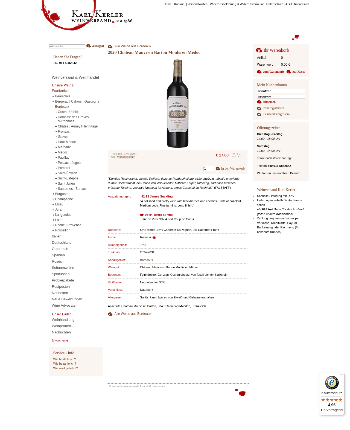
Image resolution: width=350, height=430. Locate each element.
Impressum (159, 386)
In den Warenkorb (233, 168)
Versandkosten (126, 156)
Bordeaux (146, 260)
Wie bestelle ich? (64, 359)
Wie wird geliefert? (65, 368)
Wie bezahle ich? (64, 363)
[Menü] (341, 376)
